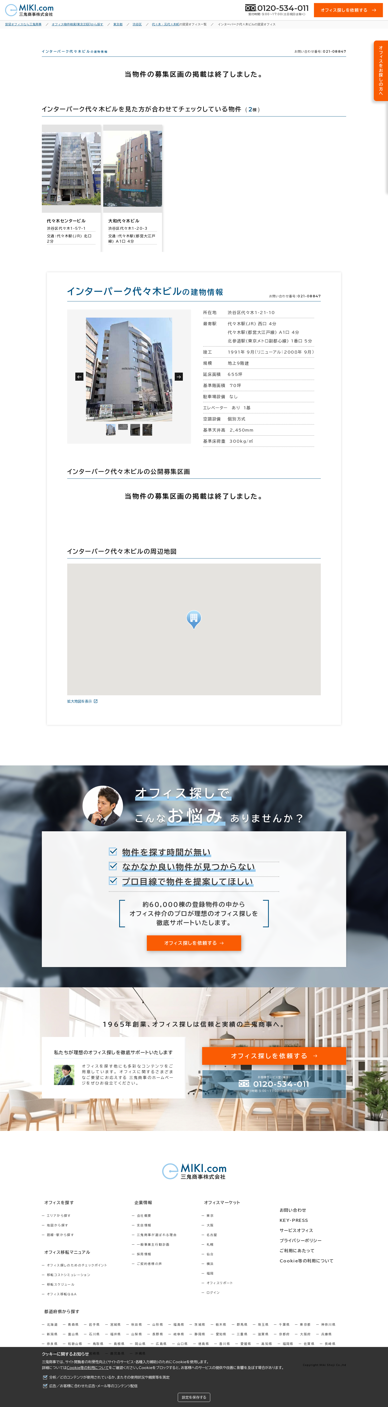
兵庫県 (326, 1341)
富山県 (73, 1341)
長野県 (157, 1341)
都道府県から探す (59, 1319)
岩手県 (94, 1332)
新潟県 (52, 1341)
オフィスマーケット (240, 1212)
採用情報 (155, 1263)
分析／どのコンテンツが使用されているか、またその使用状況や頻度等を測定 (109, 1377)
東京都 (305, 1332)
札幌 (232, 1253)
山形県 (157, 1332)
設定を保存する (194, 1397)
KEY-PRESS (308, 1221)
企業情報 (151, 1212)
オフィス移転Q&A (62, 1302)
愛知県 (221, 1341)
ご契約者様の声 (160, 1272)
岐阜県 (178, 1341)
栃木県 (221, 1332)
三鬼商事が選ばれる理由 (168, 1243)
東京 (232, 1224)
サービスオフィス (310, 1230)
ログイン (235, 1301)
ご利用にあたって (310, 1249)
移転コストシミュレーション (69, 1283)
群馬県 (242, 1332)
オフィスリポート (241, 1292)
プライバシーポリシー (314, 1240)
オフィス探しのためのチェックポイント (77, 1273)
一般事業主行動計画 (164, 1253)
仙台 (232, 1263)
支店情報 (155, 1234)
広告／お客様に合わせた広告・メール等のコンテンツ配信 (93, 1386)
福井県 (115, 1341)
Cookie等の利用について (88, 1368)
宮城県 (115, 1332)
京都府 (284, 1341)
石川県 (94, 1341)
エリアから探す (59, 1224)
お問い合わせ (306, 1212)
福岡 (232, 1282)
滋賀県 (263, 1341)
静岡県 (200, 1341)
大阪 (232, 1234)
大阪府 (305, 1341)
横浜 (232, 1272)
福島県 (178, 1332)
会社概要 (155, 1224)
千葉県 (284, 1332)
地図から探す (57, 1234)
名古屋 (233, 1243)
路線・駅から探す (60, 1243)
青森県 (73, 1332)
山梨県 (136, 1341)
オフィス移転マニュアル (64, 1261)
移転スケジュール (61, 1292)
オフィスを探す (56, 1212)
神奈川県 (328, 1332)
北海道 (52, 1332)
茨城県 (200, 1332)
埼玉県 (263, 1332)
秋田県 (136, 1332)
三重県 (242, 1341)
